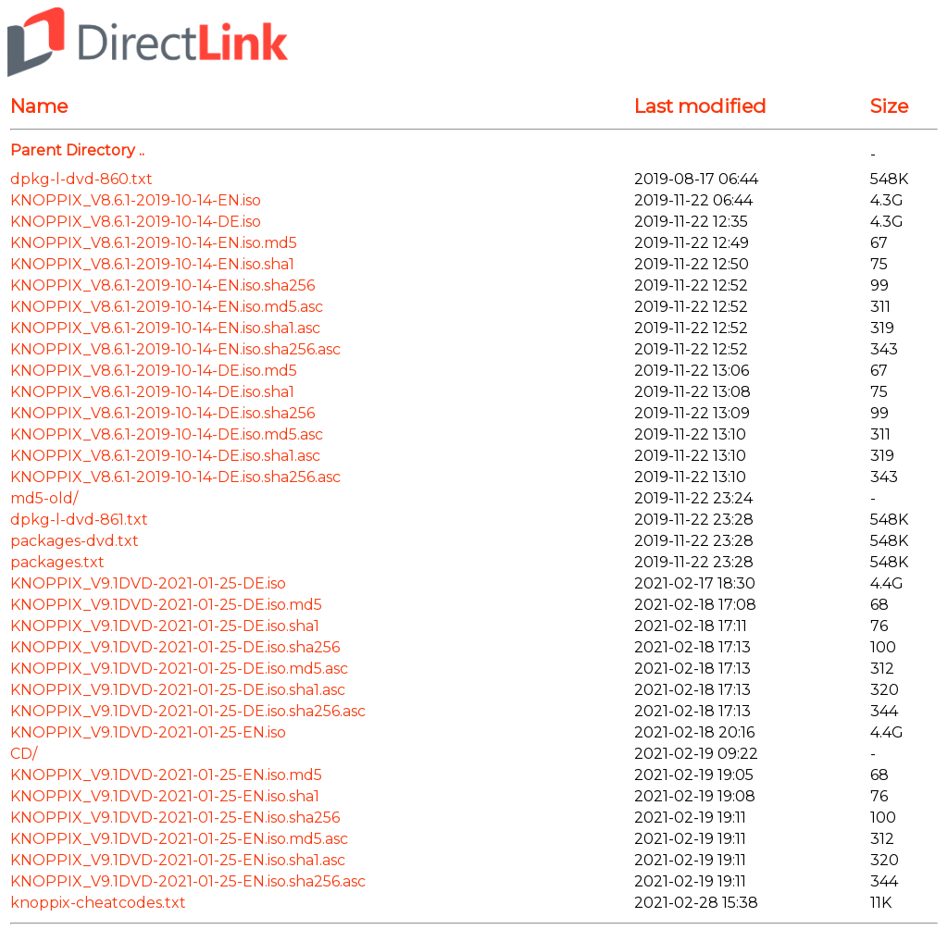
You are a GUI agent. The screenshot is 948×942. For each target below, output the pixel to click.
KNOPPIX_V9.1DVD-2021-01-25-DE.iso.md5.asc (179, 668)
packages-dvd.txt (74, 541)
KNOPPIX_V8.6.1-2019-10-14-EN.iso (135, 200)
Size (889, 106)
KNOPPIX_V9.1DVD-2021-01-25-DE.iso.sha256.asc (188, 711)
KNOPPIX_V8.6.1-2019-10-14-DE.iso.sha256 (162, 413)
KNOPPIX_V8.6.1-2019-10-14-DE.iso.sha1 (152, 392)
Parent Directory (72, 150)
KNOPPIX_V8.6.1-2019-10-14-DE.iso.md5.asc (166, 434)
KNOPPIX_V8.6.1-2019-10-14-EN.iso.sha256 (162, 285)
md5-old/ (44, 498)
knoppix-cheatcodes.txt (98, 902)
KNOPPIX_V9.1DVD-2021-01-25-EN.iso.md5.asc (179, 839)
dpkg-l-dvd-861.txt (79, 519)
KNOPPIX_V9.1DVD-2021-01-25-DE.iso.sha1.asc (177, 690)
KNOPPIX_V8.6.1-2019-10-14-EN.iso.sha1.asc (165, 328)
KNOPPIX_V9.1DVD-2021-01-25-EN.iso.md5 (166, 775)
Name (39, 106)
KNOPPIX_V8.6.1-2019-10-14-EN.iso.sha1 (152, 264)
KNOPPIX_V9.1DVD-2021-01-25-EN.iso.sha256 (175, 817)
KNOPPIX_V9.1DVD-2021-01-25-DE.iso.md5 (166, 605)
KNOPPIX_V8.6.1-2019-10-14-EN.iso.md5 (153, 243)
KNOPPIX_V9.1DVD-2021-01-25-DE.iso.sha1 (164, 626)
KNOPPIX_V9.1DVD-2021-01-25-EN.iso (148, 732)
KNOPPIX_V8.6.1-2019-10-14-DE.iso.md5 (153, 370)
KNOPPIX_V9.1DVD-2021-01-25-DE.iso (148, 583)
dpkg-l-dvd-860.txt (81, 179)
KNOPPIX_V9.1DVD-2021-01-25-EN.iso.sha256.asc (188, 881)
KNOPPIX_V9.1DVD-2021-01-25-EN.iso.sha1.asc (177, 860)
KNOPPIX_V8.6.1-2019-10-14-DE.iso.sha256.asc (175, 477)
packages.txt (57, 562)
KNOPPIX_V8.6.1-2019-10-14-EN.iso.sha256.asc (175, 349)
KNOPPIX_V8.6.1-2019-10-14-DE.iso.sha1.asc (165, 456)
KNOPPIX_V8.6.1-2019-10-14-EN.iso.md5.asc (166, 307)
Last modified (700, 106)
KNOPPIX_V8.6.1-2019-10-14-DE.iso (135, 221)
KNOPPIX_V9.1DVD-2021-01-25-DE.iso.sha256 (175, 647)
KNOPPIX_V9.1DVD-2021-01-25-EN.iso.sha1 (164, 796)
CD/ (23, 753)
